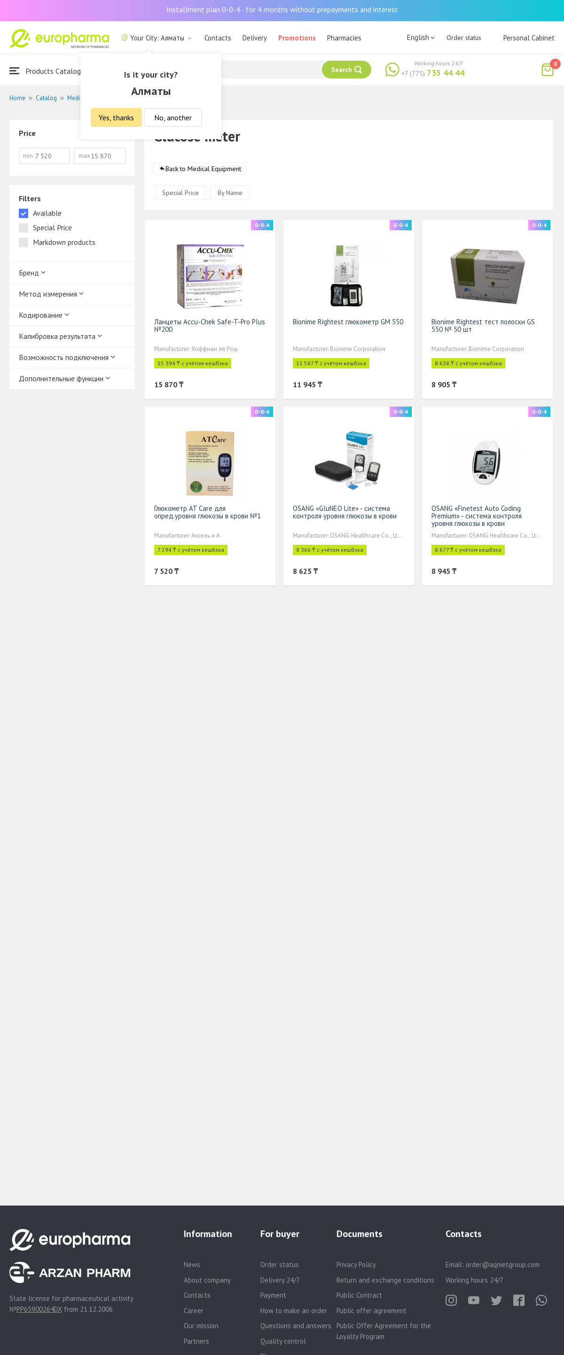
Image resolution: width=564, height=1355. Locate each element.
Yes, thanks (116, 117)
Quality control (283, 1341)
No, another (173, 117)
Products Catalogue (48, 71)
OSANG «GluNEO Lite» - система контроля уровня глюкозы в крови (345, 512)
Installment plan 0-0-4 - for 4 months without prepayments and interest (282, 9)
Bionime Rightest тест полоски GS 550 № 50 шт (483, 325)
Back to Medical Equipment (203, 168)
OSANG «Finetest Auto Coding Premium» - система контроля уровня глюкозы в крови (476, 516)
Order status (463, 37)
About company (207, 1280)
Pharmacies (344, 37)
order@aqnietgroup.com (503, 1264)
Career (194, 1310)
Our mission (201, 1325)
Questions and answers (295, 1325)
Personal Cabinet (529, 37)
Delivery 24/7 (280, 1280)
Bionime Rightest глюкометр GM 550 (348, 321)
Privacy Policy (356, 1264)
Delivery (255, 37)
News (192, 1264)
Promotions (297, 37)
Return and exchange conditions (385, 1280)
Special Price (180, 192)
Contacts (217, 37)
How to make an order (293, 1310)
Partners (196, 1341)
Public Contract (359, 1295)
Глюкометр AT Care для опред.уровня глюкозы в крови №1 (207, 512)
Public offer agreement (372, 1310)
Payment (273, 1295)
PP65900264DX (39, 1309)
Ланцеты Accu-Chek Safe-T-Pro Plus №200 (209, 325)
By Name (230, 192)
